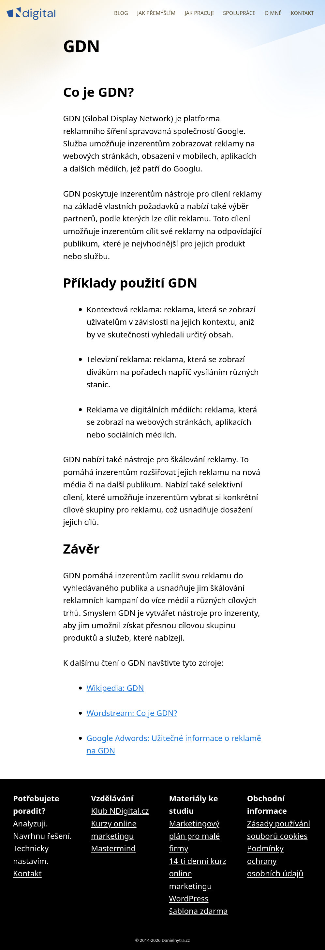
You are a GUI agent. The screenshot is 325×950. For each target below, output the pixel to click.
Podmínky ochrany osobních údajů (275, 861)
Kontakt (302, 13)
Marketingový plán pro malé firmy (194, 836)
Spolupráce (239, 13)
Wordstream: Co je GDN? (132, 712)
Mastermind (113, 848)
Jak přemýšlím (156, 13)
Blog (121, 13)
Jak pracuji (199, 13)
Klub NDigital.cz (120, 810)
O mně (273, 13)
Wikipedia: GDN (115, 687)
